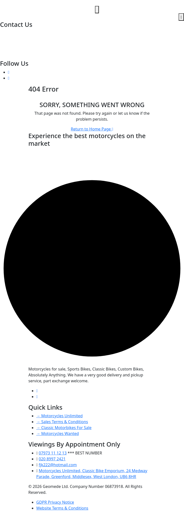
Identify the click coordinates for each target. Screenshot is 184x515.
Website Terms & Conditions (62, 508)
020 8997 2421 (14, 33)
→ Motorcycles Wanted (57, 433)
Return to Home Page (92, 129)
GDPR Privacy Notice (55, 502)
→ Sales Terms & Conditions (62, 421)
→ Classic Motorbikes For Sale (64, 427)
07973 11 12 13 (14, 39)
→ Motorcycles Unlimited (59, 415)
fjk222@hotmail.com (19, 45)
